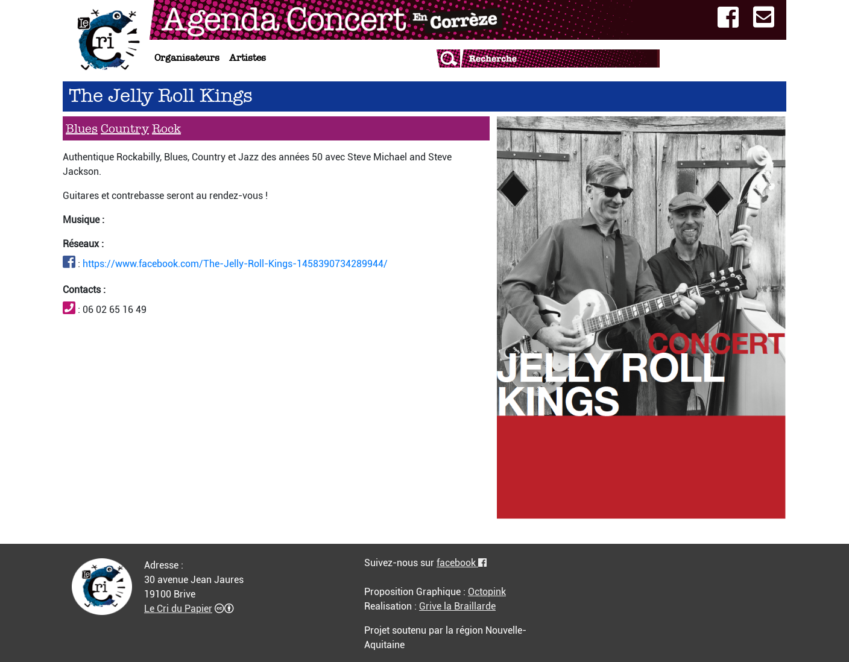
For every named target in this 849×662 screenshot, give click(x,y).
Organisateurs (186, 57)
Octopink (487, 591)
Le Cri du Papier (178, 608)
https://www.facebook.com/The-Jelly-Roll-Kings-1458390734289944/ (235, 264)
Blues (82, 128)
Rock (166, 128)
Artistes (247, 57)
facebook (462, 563)
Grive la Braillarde (457, 606)
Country (125, 128)
